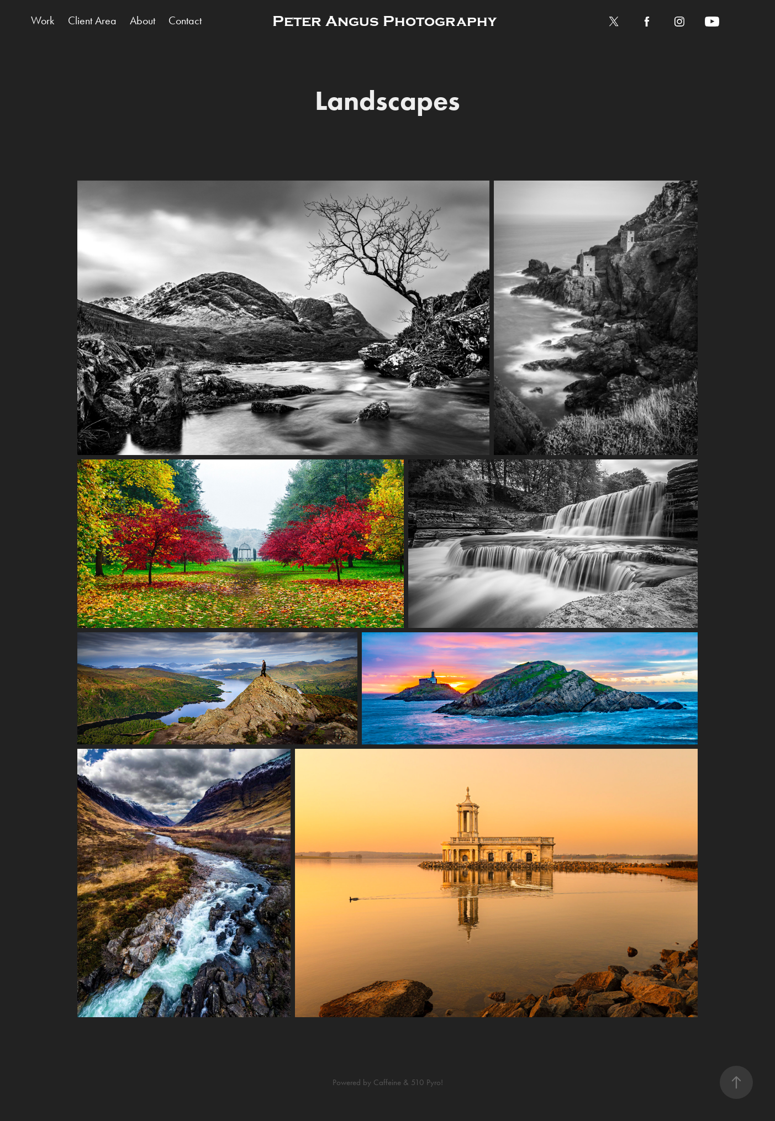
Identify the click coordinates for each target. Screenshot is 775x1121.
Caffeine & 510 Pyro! (408, 1082)
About (142, 20)
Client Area (92, 20)
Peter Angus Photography (384, 21)
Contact (185, 20)
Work (42, 20)
